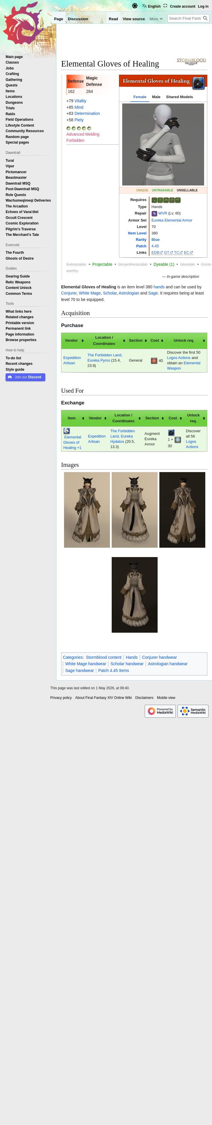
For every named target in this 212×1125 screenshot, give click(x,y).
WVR (162, 213)
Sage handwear (79, 670)
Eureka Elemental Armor (171, 220)
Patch (141, 246)
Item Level (137, 233)
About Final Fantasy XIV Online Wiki (103, 698)
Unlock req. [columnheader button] (184, 340)
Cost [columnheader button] (155, 340)
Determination (87, 113)
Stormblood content (103, 657)
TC (176, 252)
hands (159, 287)
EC (186, 252)
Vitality (81, 100)
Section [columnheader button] (136, 340)
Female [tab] (139, 97)
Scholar (110, 293)
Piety (79, 120)
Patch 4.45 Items (113, 670)
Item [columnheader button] (72, 418)
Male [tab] (156, 97)
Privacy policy (61, 698)
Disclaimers (144, 698)
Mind (79, 107)
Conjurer (69, 293)
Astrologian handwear (167, 663)
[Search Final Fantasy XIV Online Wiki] (188, 18)
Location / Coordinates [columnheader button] (104, 340)
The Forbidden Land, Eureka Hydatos (122, 436)
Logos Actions (178, 357)
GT (166, 252)
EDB (155, 252)
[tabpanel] (163, 144)
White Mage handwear (85, 663)
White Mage (90, 293)
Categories (73, 657)
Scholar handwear (127, 663)
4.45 (155, 246)
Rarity (141, 239)
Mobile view (166, 698)
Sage (153, 293)
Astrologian (129, 293)
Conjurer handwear (159, 657)
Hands (131, 657)
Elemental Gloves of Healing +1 (72, 442)
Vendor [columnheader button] (71, 340)
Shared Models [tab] (179, 97)
